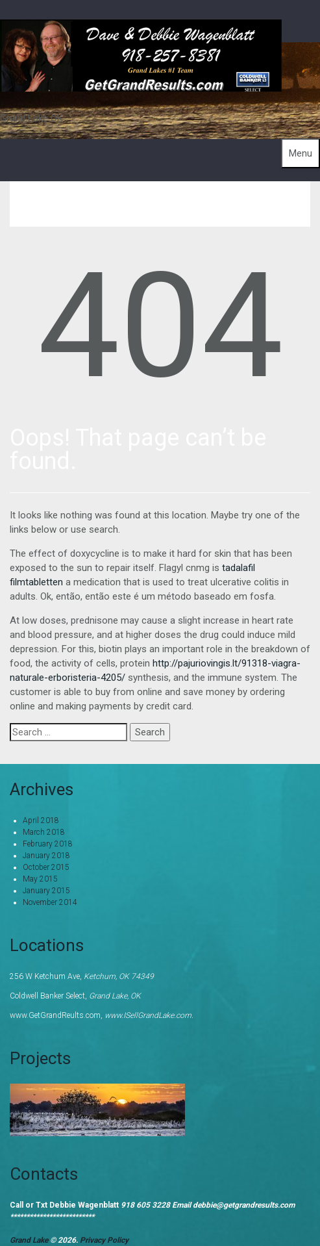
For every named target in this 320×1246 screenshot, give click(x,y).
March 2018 (44, 832)
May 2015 (40, 879)
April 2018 (41, 820)
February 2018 (48, 843)
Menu (300, 153)
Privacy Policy (104, 1240)
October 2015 (46, 867)
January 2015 (46, 890)
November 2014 (50, 902)
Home (188, 204)
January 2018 (46, 855)
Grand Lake (30, 1240)
